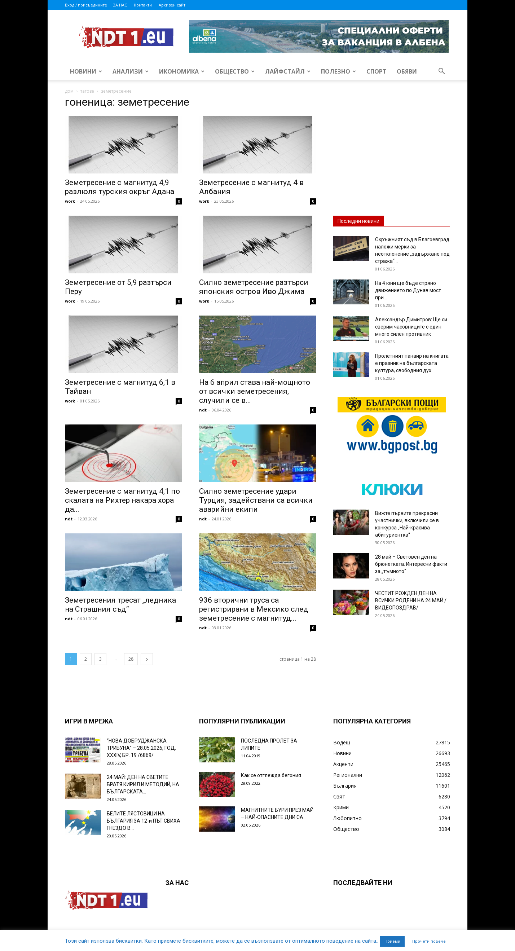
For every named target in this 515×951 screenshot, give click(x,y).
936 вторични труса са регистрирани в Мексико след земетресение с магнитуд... (253, 609)
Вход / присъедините (86, 5)
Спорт (376, 71)
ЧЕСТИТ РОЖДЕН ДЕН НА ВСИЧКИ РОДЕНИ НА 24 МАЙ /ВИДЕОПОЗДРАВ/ (410, 600)
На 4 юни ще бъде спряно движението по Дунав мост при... (408, 290)
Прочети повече (429, 941)
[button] (441, 72)
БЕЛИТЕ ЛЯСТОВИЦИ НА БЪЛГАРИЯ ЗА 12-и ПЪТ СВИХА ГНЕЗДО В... (143, 821)
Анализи (131, 71)
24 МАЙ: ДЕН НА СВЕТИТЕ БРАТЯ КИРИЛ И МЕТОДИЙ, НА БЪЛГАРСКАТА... (143, 784)
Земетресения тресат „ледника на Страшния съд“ (120, 604)
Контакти (143, 5)
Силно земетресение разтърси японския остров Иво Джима (253, 287)
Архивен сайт (172, 5)
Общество (235, 71)
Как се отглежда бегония (271, 775)
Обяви (407, 71)
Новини (86, 71)
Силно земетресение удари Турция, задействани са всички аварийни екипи (256, 500)
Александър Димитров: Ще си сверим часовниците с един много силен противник (411, 327)
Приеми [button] (392, 941)
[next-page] (147, 659)
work (70, 201)
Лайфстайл (288, 71)
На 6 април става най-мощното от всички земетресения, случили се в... (254, 391)
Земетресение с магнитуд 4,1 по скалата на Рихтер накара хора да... (122, 500)
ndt (203, 410)
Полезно (338, 71)
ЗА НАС (120, 5)
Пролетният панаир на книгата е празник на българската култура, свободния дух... (412, 363)
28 (130, 659)
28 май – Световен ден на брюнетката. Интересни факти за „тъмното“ (411, 564)
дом (69, 91)
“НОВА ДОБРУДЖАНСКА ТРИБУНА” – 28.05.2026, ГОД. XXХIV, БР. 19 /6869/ (141, 748)
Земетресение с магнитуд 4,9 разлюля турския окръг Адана (119, 187)
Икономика (181, 71)
